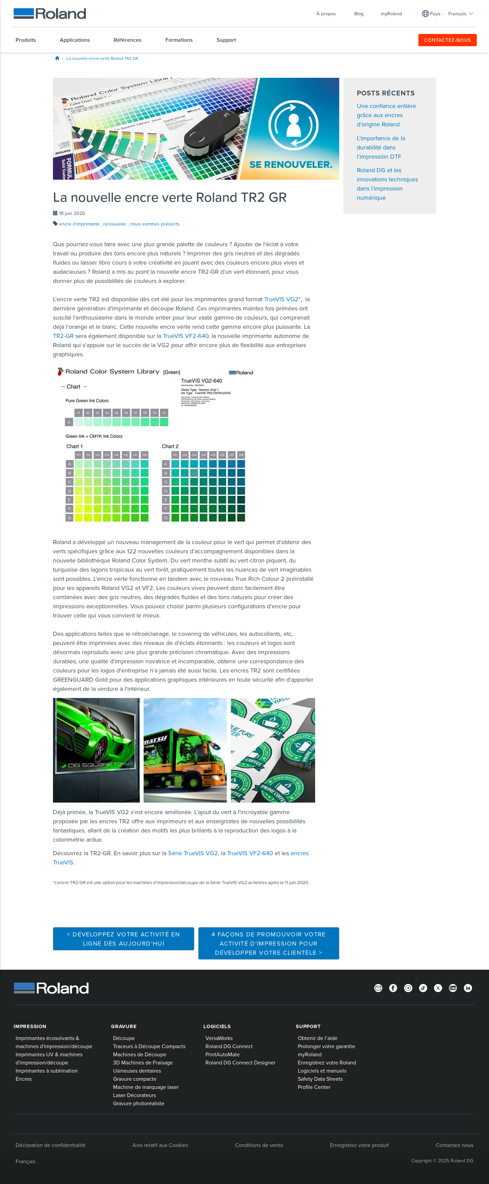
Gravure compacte (135, 1078)
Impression (30, 1026)
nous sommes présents (155, 223)
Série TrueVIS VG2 (193, 853)
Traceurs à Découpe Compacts (149, 1046)
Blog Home (57, 58)
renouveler (115, 223)
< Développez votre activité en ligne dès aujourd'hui (123, 939)
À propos (329, 13)
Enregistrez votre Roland (327, 1062)
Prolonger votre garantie (326, 1046)
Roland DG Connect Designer (240, 1062)
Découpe (124, 1038)
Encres (24, 1078)
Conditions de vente (259, 1145)
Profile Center (314, 1087)
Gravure (124, 1026)
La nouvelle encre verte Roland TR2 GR (102, 58)
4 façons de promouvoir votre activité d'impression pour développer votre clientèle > (269, 943)
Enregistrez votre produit (359, 1145)
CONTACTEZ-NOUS (447, 40)
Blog (359, 13)
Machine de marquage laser (146, 1087)
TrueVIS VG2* (282, 299)
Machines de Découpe (139, 1054)
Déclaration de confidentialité (51, 1145)
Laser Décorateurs (134, 1095)
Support (308, 1026)
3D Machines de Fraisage (143, 1062)
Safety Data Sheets (320, 1078)
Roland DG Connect (229, 1046)
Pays (435, 13)
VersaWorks (219, 1038)
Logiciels (217, 1026)
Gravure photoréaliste (138, 1103)
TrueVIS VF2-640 (186, 335)
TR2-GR (63, 335)
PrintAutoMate (222, 1054)
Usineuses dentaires (137, 1070)
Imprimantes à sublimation (47, 1070)
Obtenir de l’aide (318, 1038)
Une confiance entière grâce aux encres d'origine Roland (386, 115)
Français (460, 13)
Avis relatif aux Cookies (160, 1145)
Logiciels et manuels (322, 1070)
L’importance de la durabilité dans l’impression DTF (381, 147)
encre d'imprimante (80, 223)
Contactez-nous (454, 1145)
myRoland (391, 13)
